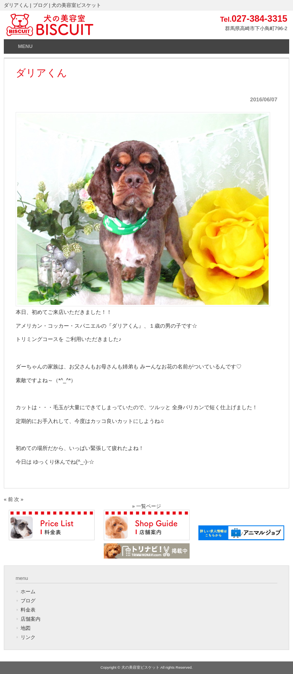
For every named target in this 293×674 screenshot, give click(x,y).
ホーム (28, 591)
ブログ (28, 601)
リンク (28, 637)
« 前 (8, 499)
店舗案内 (30, 619)
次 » (18, 499)
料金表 (28, 610)
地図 (26, 628)
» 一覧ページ (146, 506)
